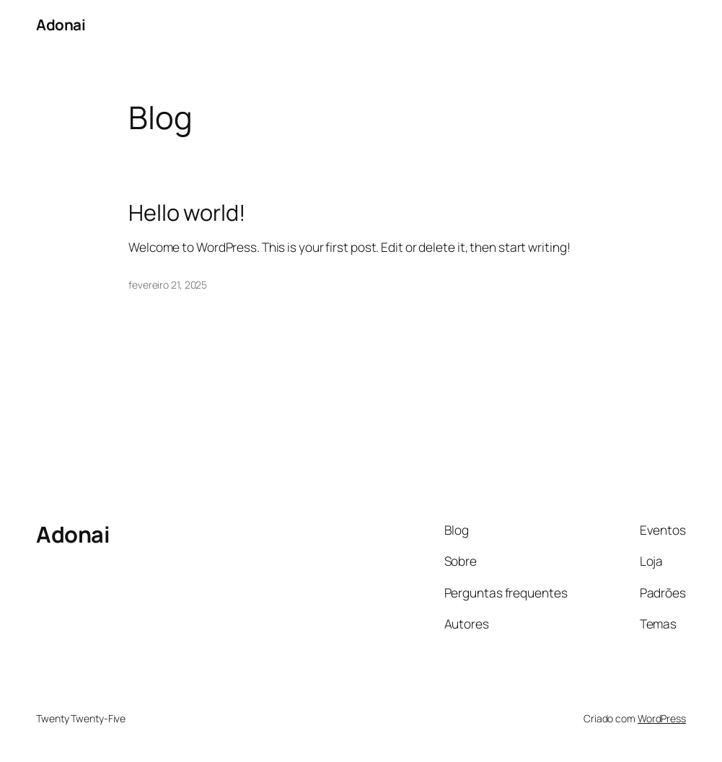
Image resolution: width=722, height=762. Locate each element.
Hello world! (187, 212)
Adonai (60, 24)
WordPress (662, 718)
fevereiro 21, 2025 (167, 285)
